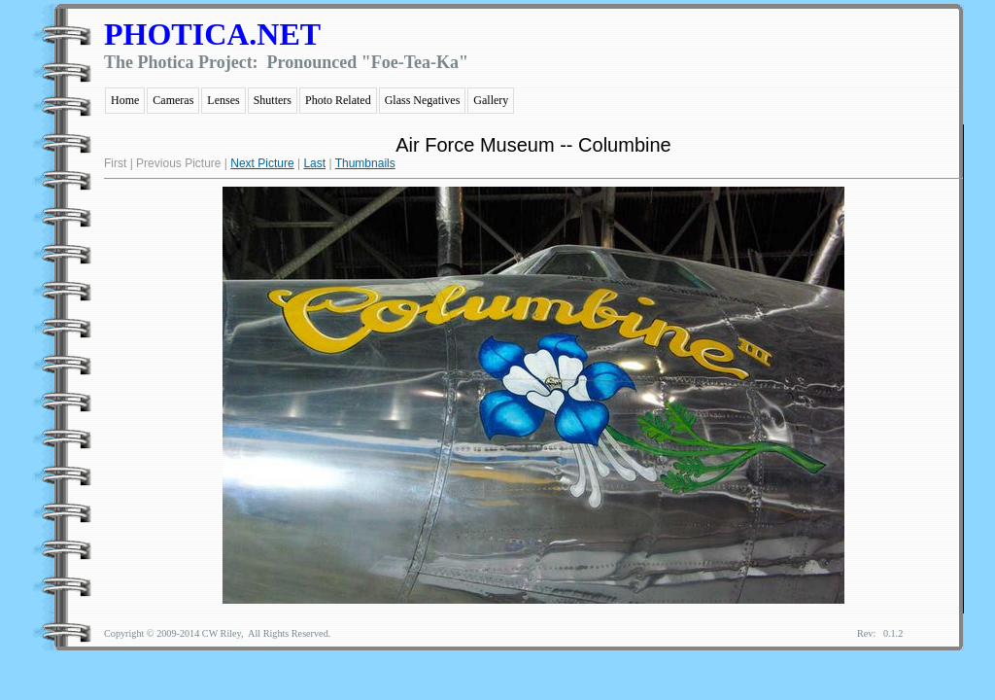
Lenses (223, 100)
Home (125, 100)
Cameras (173, 100)
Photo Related (338, 100)
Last (314, 163)
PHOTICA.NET (212, 34)
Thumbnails (365, 163)
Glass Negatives (423, 100)
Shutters (273, 100)
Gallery (490, 100)
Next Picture (261, 163)
